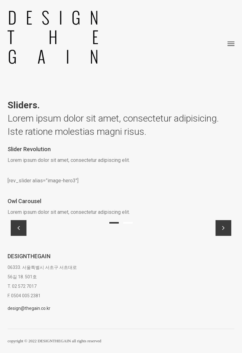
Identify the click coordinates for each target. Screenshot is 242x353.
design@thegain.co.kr (29, 308)
